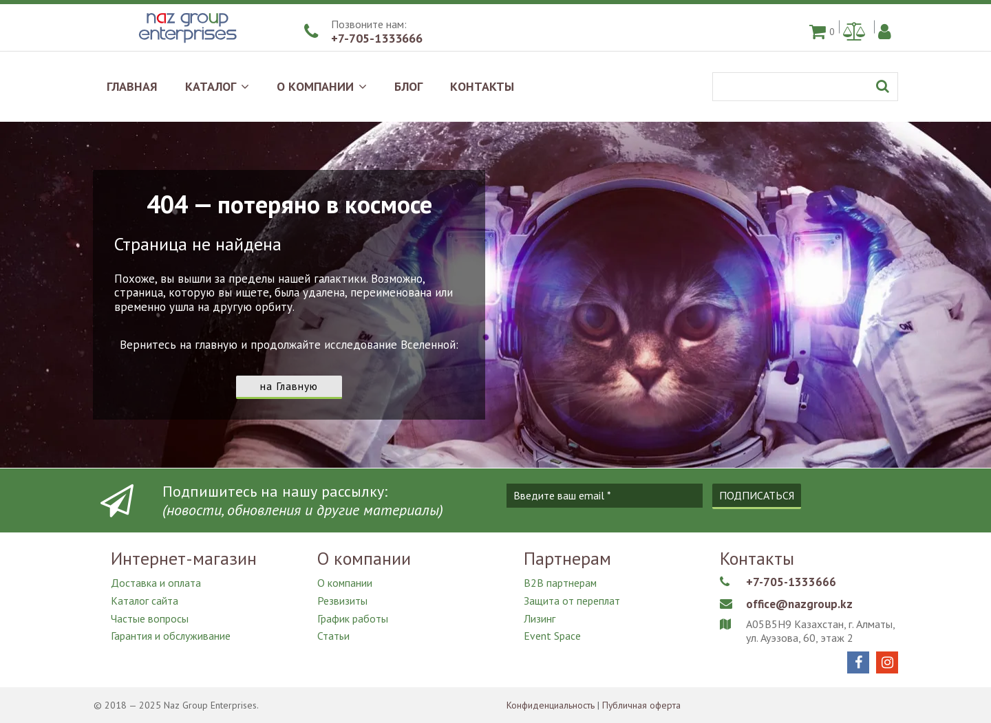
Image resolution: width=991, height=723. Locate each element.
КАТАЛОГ (217, 86)
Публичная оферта (644, 705)
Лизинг (539, 616)
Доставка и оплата (156, 583)
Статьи (333, 632)
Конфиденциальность (552, 705)
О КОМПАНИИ (322, 86)
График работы (352, 616)
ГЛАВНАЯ (132, 86)
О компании (345, 583)
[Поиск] (805, 87)
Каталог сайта (145, 599)
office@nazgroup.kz (801, 604)
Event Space (552, 632)
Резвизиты (342, 599)
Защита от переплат (572, 599)
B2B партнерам (560, 583)
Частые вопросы (150, 616)
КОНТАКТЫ (482, 86)
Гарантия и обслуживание (171, 632)
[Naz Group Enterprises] (185, 44)
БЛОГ (408, 86)
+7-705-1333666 (377, 38)
